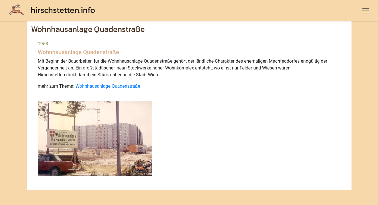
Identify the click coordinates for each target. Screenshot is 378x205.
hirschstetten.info (52, 10)
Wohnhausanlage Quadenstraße (107, 86)
